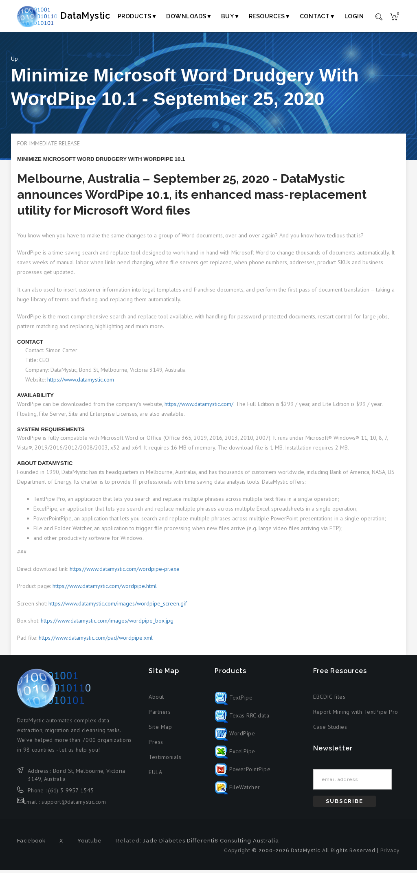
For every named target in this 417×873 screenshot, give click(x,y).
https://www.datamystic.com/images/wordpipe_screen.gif (117, 606)
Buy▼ (230, 16)
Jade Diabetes (164, 844)
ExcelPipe (235, 755)
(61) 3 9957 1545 (71, 794)
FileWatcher (237, 790)
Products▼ (137, 16)
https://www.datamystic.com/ (199, 407)
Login (354, 16)
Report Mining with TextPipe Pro (355, 715)
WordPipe (235, 737)
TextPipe (234, 701)
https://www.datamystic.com (80, 383)
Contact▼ (318, 16)
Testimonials (165, 760)
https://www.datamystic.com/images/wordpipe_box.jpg (107, 623)
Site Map (160, 730)
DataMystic (72, 16)
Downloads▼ (189, 16)
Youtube (89, 844)
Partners (160, 715)
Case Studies (330, 730)
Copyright (237, 854)
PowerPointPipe (243, 772)
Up (14, 62)
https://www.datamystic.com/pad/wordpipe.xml (96, 641)
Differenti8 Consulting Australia (233, 844)
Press (156, 745)
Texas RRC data (242, 719)
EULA (155, 775)
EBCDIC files (329, 700)
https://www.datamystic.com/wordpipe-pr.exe (125, 572)
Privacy (390, 854)
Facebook (31, 844)
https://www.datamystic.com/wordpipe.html (105, 589)
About (156, 700)
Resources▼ (270, 16)
